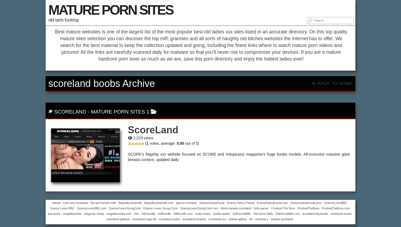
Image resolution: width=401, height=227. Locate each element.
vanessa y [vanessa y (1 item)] (261, 219)
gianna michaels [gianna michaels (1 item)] (186, 202)
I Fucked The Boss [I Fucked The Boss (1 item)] (283, 208)
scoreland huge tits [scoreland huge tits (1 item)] (144, 219)
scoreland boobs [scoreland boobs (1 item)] (341, 213)
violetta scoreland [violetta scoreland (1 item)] (282, 219)
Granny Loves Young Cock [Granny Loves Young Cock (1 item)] (160, 208)
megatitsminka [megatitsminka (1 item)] (72, 213)
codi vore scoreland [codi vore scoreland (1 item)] (75, 202)
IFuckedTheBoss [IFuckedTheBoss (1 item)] (308, 208)
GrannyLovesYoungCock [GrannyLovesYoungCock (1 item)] (125, 208)
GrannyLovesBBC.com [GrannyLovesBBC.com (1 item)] (91, 208)
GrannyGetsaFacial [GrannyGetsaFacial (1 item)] (211, 202)
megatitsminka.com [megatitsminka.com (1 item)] (118, 213)
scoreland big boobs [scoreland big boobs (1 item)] (315, 213)
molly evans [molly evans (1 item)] (203, 213)
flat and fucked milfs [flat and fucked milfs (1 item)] (103, 202)
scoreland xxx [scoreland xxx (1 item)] (217, 219)
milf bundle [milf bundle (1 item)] (148, 213)
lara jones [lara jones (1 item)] (54, 213)
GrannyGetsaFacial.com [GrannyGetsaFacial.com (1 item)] (272, 202)
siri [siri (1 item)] (251, 219)
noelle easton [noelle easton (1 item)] (221, 213)
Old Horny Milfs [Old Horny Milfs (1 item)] (263, 213)
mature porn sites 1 (120, 112)
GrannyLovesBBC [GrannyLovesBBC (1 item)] (335, 202)
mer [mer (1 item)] (136, 213)
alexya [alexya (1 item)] (56, 202)
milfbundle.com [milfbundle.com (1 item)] (183, 213)
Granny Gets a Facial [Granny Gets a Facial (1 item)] (240, 202)
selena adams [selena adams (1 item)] (238, 219)
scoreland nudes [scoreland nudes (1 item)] (169, 219)
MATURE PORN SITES (110, 10)
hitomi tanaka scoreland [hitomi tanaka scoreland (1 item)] (236, 208)
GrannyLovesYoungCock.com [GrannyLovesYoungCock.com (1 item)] (199, 208)
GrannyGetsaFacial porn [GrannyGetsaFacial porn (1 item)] (306, 202)
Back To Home (332, 83)
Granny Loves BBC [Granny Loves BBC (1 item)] (62, 208)
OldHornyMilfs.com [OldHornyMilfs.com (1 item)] (287, 213)
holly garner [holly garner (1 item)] (261, 208)
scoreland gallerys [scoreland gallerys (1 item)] (118, 219)
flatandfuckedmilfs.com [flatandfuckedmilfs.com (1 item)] (159, 202)
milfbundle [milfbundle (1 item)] (164, 213)
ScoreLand (70, 112)
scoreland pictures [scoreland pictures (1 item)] (194, 219)
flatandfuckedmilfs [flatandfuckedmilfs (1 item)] (130, 202)
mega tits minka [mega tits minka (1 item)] (94, 213)
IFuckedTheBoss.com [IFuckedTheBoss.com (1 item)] (336, 208)
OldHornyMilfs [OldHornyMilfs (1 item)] (242, 213)
